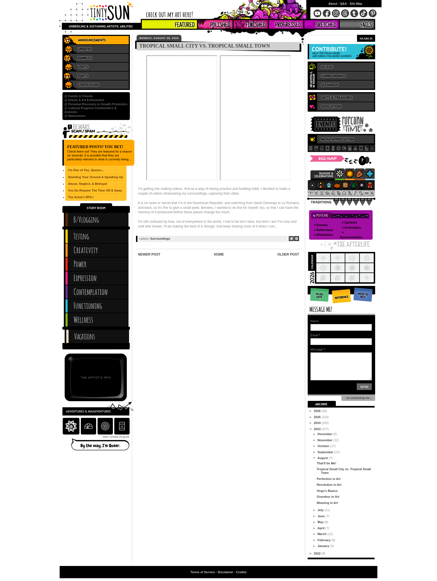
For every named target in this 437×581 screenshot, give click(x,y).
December (325, 434)
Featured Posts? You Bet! (95, 147)
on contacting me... (358, 397)
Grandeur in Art (328, 496)
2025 (318, 417)
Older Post (288, 254)
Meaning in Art (327, 502)
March (322, 534)
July (320, 510)
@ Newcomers (75, 115)
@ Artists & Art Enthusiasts (84, 100)
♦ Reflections (323, 230)
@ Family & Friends (78, 96)
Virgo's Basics (327, 490)
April (321, 528)
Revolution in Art (329, 484)
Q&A (343, 3)
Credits (241, 572)
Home (219, 254)
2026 (318, 411)
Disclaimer (225, 572)
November (325, 440)
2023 (318, 429)
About (332, 3)
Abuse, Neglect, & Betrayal (87, 183)
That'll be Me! (326, 463)
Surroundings (160, 238)
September (325, 452)
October (323, 446)
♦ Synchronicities (351, 235)
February (324, 540)
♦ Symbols (349, 222)
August (323, 458)
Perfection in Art (328, 479)
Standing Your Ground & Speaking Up (95, 177)
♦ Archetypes (351, 227)
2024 (318, 423)
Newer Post (149, 254)
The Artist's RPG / (81, 197)
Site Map (355, 3)
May (320, 522)
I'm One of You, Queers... (86, 170)
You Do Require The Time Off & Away (95, 190)
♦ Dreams (321, 225)
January (323, 546)
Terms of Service (202, 572)
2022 (318, 553)
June (321, 516)
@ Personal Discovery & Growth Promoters (96, 104)
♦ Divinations (323, 234)
